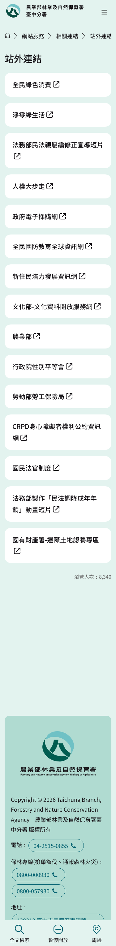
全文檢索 (19, 934)
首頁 (7, 35)
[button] (104, 12)
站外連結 (101, 36)
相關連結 (67, 36)
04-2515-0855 (56, 846)
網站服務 (33, 36)
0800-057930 (38, 891)
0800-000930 (38, 875)
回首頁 (45, 10)
